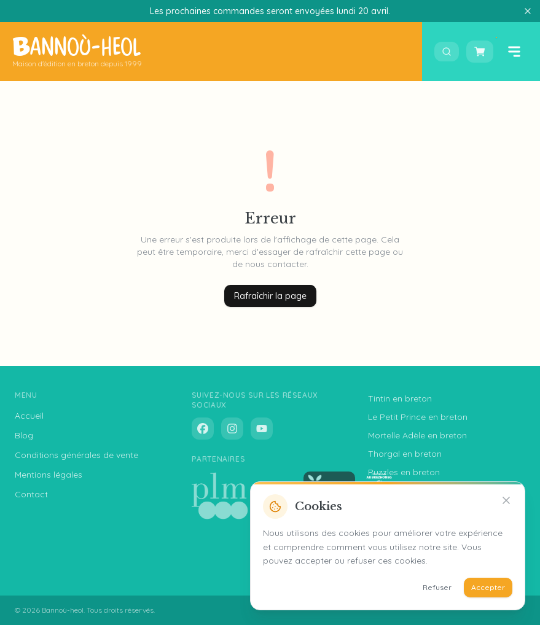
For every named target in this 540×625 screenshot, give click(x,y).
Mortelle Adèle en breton (417, 435)
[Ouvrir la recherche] (446, 51)
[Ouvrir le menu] (514, 51)
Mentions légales (48, 474)
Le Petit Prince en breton (418, 416)
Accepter (488, 587)
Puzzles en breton (404, 472)
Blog (24, 435)
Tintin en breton (400, 398)
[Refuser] (506, 500)
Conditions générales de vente (76, 454)
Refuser (437, 587)
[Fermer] (527, 11)
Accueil (29, 415)
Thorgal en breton (405, 453)
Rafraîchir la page (270, 295)
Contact (31, 494)
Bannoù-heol (63, 610)
